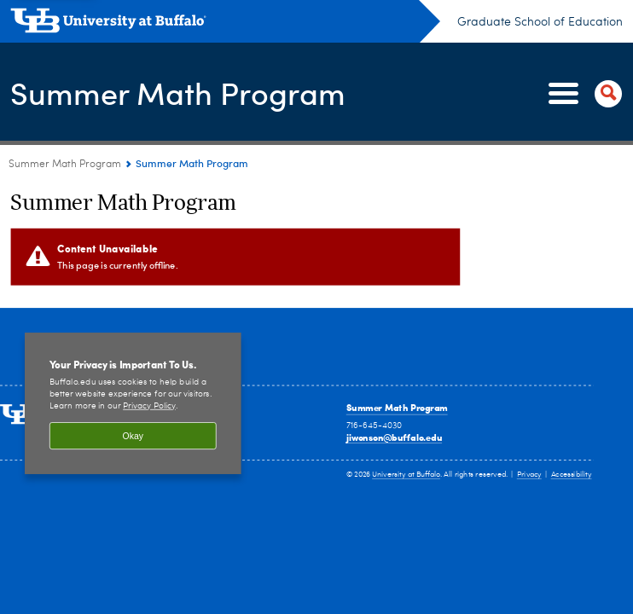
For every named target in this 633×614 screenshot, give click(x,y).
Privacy (529, 474)
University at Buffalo (406, 474)
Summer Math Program (178, 92)
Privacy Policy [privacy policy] (149, 406)
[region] (133, 403)
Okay (133, 436)
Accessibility (571, 474)
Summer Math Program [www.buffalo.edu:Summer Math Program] (65, 164)
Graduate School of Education (540, 22)
